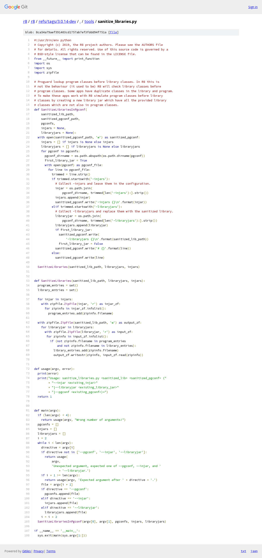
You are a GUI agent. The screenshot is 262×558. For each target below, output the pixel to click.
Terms (51, 551)
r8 (25, 21)
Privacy (38, 551)
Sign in (253, 7)
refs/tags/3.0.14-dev (57, 21)
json (254, 551)
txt (243, 551)
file (113, 32)
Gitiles (26, 551)
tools (89, 21)
